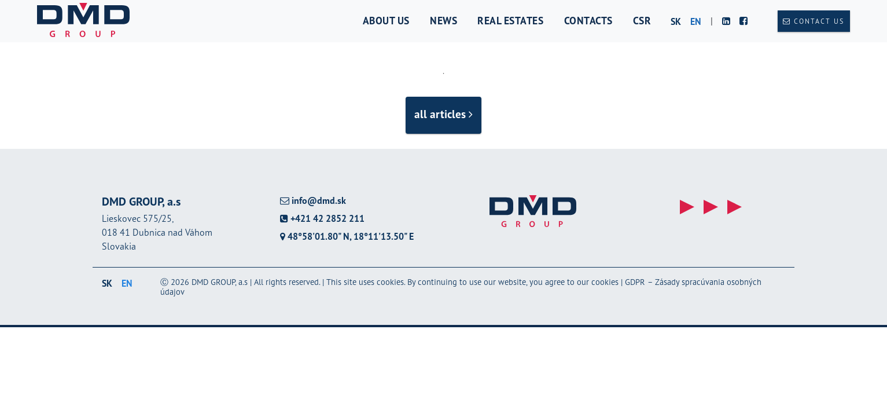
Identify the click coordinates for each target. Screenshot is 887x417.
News (443, 20)
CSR (642, 20)
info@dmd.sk (313, 200)
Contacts (588, 20)
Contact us (813, 21)
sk (676, 21)
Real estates (510, 20)
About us (386, 20)
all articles (443, 114)
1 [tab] (444, 73)
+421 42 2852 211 (322, 218)
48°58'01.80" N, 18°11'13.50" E (347, 236)
